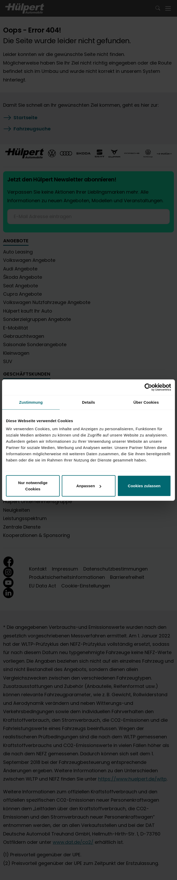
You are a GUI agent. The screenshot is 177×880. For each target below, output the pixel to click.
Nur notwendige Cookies (32, 485)
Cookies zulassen (144, 486)
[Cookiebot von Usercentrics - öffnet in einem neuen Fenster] (148, 387)
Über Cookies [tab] (146, 402)
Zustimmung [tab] (31, 402)
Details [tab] (88, 402)
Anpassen (88, 486)
